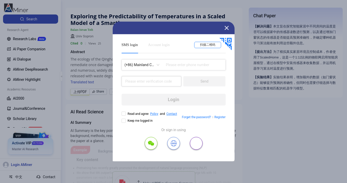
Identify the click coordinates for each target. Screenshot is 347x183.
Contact (171, 114)
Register (220, 117)
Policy (154, 114)
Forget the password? (196, 117)
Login (173, 99)
